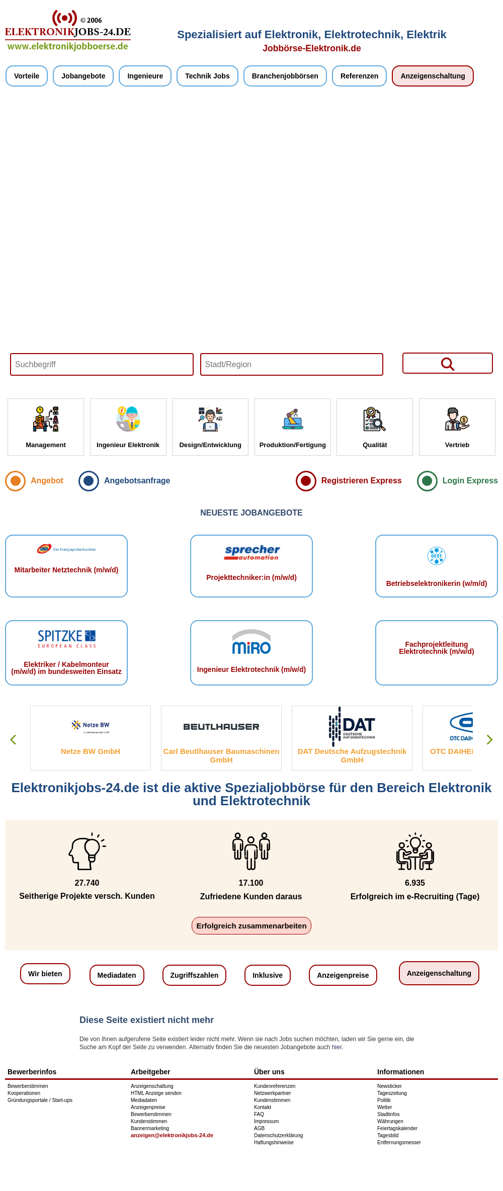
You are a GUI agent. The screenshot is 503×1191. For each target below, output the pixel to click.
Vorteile (26, 76)
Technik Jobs (207, 76)
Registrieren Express (361, 480)
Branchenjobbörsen (285, 76)
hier (337, 1047)
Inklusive (268, 975)
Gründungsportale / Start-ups (40, 1100)
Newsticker (389, 1086)
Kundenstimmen (149, 1121)
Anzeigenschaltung (432, 76)
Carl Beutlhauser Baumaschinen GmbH (221, 755)
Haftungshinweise (274, 1142)
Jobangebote (83, 76)
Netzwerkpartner (272, 1093)
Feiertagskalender (397, 1128)
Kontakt (262, 1107)
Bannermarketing (150, 1128)
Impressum (266, 1121)
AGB (259, 1128)
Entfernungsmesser (399, 1142)
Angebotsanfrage (137, 480)
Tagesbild (387, 1135)
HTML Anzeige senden (156, 1093)
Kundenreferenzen (274, 1086)
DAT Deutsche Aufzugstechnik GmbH (352, 755)
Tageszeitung (392, 1093)
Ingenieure (145, 76)
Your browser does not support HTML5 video (251, 242)
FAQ (259, 1114)
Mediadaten (117, 975)
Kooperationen (24, 1093)
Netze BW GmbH (90, 751)
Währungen (390, 1121)
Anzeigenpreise (343, 975)
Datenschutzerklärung (278, 1135)
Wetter (384, 1107)
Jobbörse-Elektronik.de (312, 48)
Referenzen (359, 76)
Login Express (470, 480)
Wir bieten (45, 974)
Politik (384, 1100)
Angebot (47, 480)
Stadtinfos (388, 1114)
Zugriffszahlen (195, 975)
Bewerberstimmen (28, 1086)
